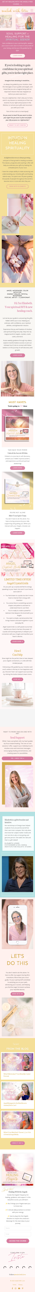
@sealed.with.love (20, 1274)
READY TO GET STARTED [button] (17, 125)
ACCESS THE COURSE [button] (17, 1241)
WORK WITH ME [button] (17, 994)
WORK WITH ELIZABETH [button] (17, 186)
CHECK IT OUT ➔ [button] (17, 1143)
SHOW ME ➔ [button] (17, 679)
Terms (14, 1285)
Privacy (20, 1285)
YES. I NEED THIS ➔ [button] (17, 758)
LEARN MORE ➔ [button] (17, 641)
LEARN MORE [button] (17, 55)
